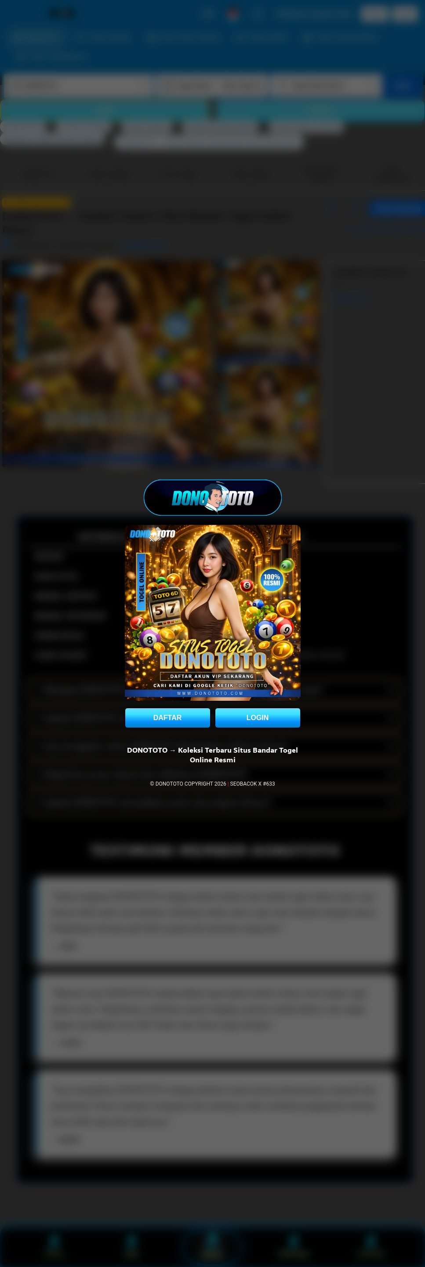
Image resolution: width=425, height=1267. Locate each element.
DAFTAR (167, 717)
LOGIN (258, 717)
